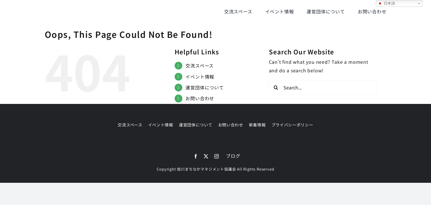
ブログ (233, 155)
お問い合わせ (199, 98)
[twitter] (206, 156)
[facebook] (195, 156)
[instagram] (216, 156)
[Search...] (323, 87)
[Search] (276, 87)
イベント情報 (199, 76)
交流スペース (199, 65)
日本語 (386, 3)
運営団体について (204, 87)
